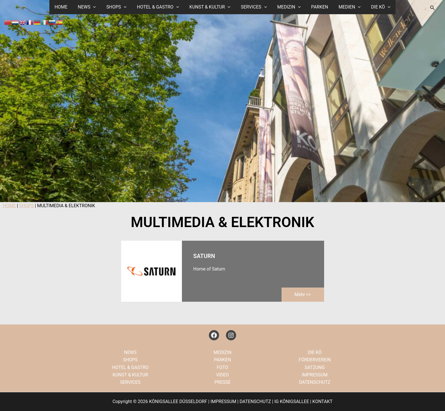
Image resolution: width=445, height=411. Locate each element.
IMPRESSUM (315, 375)
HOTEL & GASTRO (160, 7)
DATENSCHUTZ (314, 382)
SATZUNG (315, 367)
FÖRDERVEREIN (315, 359)
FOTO (222, 367)
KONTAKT (322, 401)
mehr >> (303, 294)
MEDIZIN (287, 7)
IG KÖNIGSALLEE (291, 401)
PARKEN (316, 7)
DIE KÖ (375, 7)
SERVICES (253, 7)
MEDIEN (345, 7)
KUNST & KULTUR (210, 7)
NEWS (92, 7)
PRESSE (222, 382)
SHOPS (120, 7)
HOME (66, 7)
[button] (98, 7)
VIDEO (222, 375)
